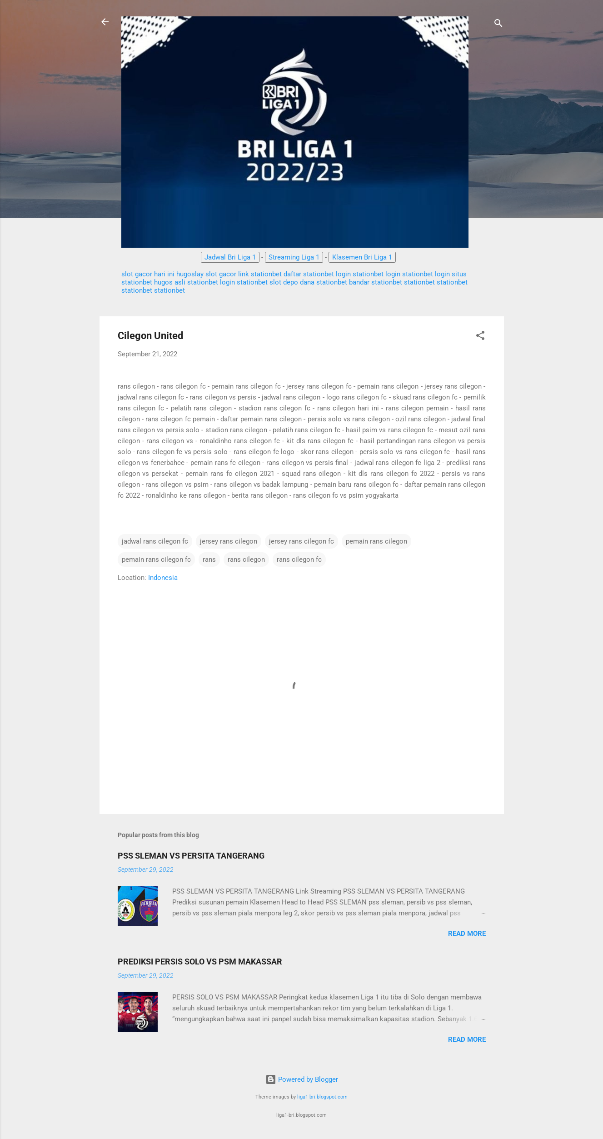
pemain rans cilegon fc (156, 559)
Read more (467, 933)
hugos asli (169, 282)
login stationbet (360, 274)
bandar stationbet (375, 282)
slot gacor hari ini (147, 274)
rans (209, 559)
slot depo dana (292, 282)
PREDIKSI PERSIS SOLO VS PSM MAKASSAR (200, 961)
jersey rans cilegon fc (301, 541)
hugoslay (190, 274)
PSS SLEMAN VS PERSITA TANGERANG (191, 855)
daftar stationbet (309, 274)
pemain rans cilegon (376, 541)
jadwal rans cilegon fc (155, 541)
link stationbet (260, 274)
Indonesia (163, 578)
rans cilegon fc (299, 559)
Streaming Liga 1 (294, 257)
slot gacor (220, 274)
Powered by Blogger (301, 1079)
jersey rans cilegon (228, 541)
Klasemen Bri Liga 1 (362, 257)
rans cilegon (246, 559)
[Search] (498, 25)
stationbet (203, 282)
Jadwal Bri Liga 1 (230, 257)
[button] (480, 337)
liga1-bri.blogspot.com (322, 1097)
